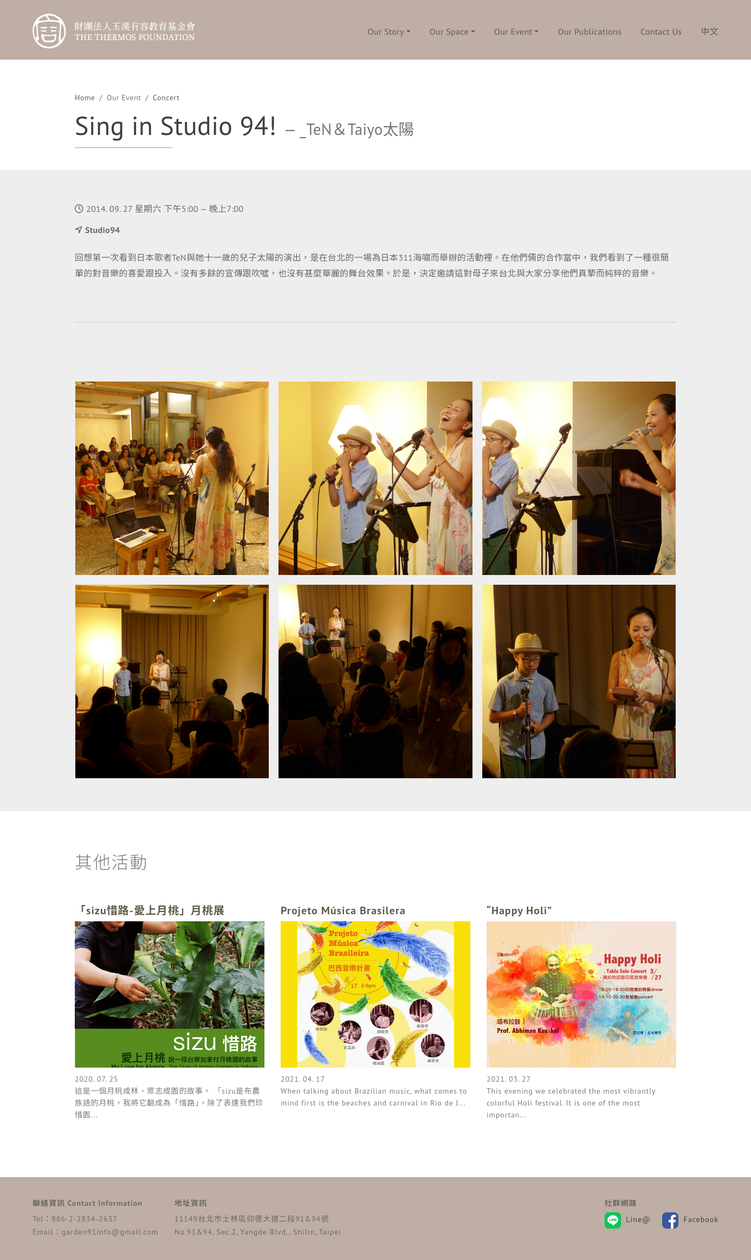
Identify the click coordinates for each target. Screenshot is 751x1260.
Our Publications (589, 31)
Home (85, 97)
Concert (166, 97)
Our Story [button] (386, 31)
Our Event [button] (513, 31)
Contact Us (661, 31)
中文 (709, 31)
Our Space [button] (449, 31)
